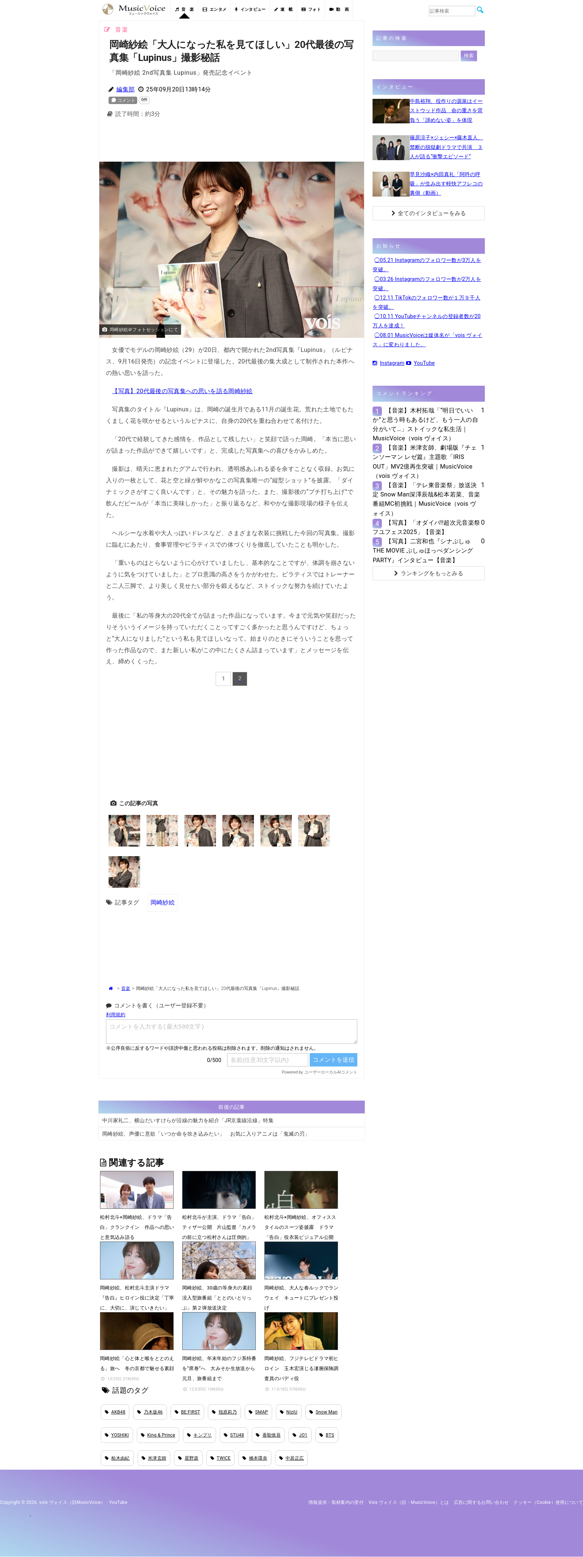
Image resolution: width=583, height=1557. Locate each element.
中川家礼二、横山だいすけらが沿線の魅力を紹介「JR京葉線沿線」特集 (188, 1120)
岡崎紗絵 (163, 902)
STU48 (234, 1435)
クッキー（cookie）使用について (548, 1502)
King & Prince (158, 1435)
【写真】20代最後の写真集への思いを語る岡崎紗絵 (182, 391)
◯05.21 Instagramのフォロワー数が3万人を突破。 (427, 264)
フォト (311, 9)
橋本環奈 (254, 1458)
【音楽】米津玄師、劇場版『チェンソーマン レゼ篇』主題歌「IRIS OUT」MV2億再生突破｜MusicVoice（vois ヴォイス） (425, 461)
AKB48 (115, 1412)
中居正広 (291, 1458)
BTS (326, 1435)
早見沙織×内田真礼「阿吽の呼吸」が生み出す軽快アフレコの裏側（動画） (446, 183)
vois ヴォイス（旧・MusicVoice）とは (408, 1502)
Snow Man (323, 1412)
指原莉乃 (224, 1412)
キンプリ (199, 1435)
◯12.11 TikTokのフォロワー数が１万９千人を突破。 (426, 302)
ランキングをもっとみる (428, 573)
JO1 (300, 1435)
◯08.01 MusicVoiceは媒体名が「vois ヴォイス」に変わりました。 (427, 339)
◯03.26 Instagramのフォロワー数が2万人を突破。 (427, 283)
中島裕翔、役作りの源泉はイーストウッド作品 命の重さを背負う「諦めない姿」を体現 (446, 110)
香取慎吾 (268, 1435)
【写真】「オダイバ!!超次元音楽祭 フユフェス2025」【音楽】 (426, 527)
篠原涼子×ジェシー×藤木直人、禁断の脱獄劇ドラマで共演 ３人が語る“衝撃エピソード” (446, 147)
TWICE (220, 1458)
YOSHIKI (117, 1435)
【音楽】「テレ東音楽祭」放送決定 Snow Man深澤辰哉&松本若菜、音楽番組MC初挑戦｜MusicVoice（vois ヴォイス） (426, 499)
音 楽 (184, 9)
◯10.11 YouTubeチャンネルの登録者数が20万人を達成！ (426, 320)
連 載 (283, 9)
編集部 (125, 89)
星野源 (188, 1458)
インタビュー (250, 9)
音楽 (125, 988)
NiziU (288, 1412)
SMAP (258, 1412)
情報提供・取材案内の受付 (336, 1502)
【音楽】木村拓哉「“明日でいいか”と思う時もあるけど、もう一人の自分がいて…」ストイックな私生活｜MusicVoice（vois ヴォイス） (425, 424)
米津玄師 (154, 1458)
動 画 (339, 9)
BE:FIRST (187, 1412)
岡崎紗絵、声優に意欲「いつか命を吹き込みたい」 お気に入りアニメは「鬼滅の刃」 (206, 1133)
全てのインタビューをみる (429, 213)
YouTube (420, 363)
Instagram (388, 363)
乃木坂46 (149, 1412)
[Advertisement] (231, 142)
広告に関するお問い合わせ (481, 1502)
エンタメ (215, 9)
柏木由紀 (117, 1458)
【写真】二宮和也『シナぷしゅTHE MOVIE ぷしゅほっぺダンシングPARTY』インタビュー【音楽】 (423, 550)
